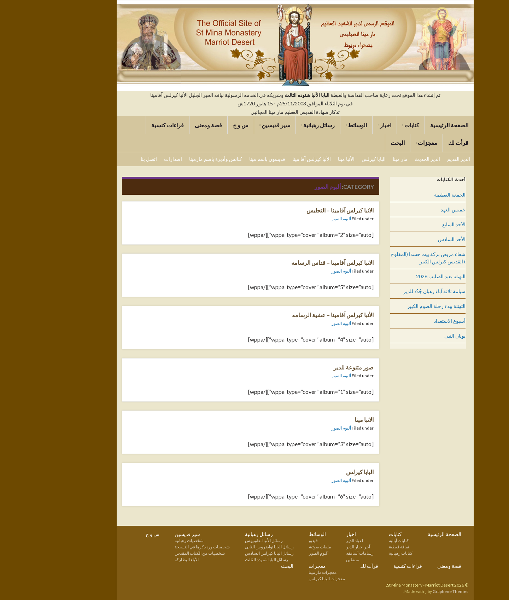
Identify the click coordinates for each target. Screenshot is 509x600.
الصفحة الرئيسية (409, 125)
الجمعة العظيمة (409, 195)
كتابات (370, 125)
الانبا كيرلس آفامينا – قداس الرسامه (292, 262)
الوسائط (315, 125)
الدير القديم (417, 159)
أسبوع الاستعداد (409, 321)
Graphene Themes (410, 591)
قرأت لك (418, 142)
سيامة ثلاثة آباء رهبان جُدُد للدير (394, 291)
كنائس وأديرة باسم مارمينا (174, 159)
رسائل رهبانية (277, 125)
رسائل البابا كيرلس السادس (228, 553)
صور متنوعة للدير (313, 367)
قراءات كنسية (127, 125)
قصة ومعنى (167, 125)
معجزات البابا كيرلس (286, 578)
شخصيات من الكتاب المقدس (159, 553)
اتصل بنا (108, 159)
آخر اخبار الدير (317, 546)
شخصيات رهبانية (148, 540)
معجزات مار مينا (282, 572)
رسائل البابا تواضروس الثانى (228, 546)
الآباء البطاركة (146, 559)
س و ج (200, 125)
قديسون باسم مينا (227, 159)
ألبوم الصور (300, 218)
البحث (357, 142)
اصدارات (132, 159)
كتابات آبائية (358, 540)
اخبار (344, 125)
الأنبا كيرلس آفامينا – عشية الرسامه (292, 314)
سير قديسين (234, 125)
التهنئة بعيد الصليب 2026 (400, 276)
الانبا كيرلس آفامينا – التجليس (299, 210)
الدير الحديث (386, 159)
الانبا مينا (323, 419)
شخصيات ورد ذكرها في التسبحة (161, 546)
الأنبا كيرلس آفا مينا (271, 159)
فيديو (272, 540)
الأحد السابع (413, 224)
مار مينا (359, 159)
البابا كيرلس (333, 159)
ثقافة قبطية (358, 546)
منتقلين (311, 559)
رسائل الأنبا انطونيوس (223, 540)
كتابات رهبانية (360, 553)
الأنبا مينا (305, 159)
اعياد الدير (313, 540)
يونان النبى (414, 336)
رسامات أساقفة (319, 553)
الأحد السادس (411, 239)
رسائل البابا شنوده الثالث (225, 559)
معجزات (386, 142)
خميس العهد (412, 209)
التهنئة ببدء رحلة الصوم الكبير (396, 306)
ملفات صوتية (279, 546)
